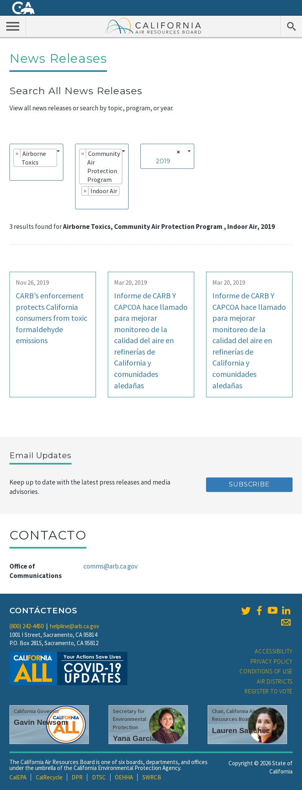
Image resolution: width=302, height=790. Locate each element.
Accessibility (274, 651)
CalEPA (17, 777)
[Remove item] (17, 153)
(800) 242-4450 (26, 626)
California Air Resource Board (153, 25)
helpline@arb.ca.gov (74, 626)
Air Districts (275, 681)
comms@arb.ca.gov (110, 566)
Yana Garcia (134, 738)
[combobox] (36, 162)
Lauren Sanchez (241, 730)
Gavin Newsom (41, 722)
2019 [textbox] (163, 161)
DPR (77, 777)
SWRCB (151, 777)
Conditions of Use (266, 671)
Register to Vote (269, 691)
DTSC (99, 777)
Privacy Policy (271, 661)
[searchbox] (15, 173)
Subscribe (249, 484)
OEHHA (124, 777)
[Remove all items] (177, 152)
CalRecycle (49, 777)
